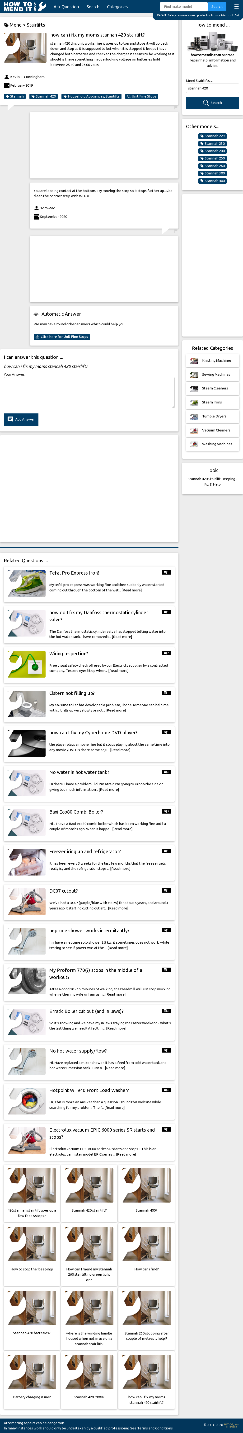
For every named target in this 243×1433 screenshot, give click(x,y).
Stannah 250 (212, 158)
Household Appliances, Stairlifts (91, 96)
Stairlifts (36, 25)
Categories (117, 6)
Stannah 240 (212, 151)
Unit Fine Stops (141, 96)
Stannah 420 (43, 96)
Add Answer (21, 419)
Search (93, 6)
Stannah (15, 96)
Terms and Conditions (155, 1428)
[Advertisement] (104, 145)
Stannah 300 (212, 173)
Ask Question (66, 6)
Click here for (62, 337)
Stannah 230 (212, 143)
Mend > (15, 25)
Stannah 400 (212, 181)
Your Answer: (14, 374)
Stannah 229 (212, 136)
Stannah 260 (212, 166)
